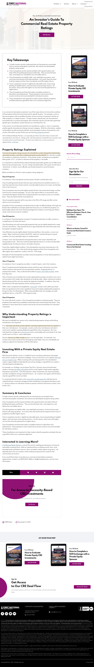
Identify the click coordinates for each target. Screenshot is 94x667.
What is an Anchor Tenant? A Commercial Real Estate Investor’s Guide (79, 231)
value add (33, 286)
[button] (28, 472)
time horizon (25, 332)
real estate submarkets (21, 369)
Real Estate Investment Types (52, 16)
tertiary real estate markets (45, 271)
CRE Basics (40, 16)
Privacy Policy (89, 662)
